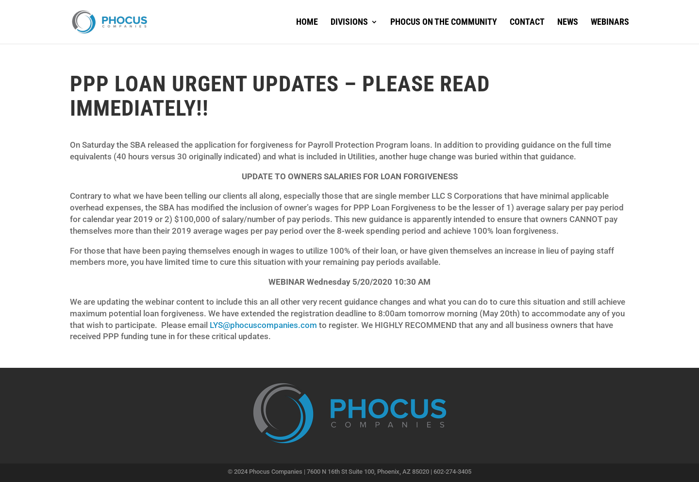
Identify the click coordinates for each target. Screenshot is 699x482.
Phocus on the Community (443, 22)
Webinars (610, 22)
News (567, 22)
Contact (527, 22)
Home (307, 22)
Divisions (349, 22)
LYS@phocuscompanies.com (263, 325)
